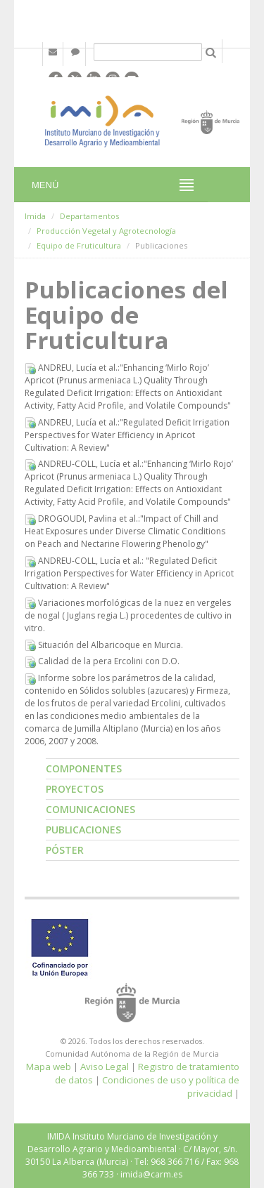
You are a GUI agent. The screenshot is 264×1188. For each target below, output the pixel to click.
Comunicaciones (90, 809)
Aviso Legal (104, 1066)
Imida (35, 216)
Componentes (84, 768)
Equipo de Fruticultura (79, 245)
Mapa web (48, 1066)
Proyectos (74, 789)
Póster (65, 850)
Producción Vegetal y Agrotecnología (106, 230)
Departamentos (89, 216)
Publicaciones (83, 829)
